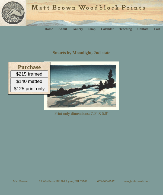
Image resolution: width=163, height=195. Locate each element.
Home (49, 29)
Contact (142, 29)
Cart (157, 29)
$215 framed (29, 74)
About (62, 29)
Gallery (77, 29)
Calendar (107, 29)
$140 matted (29, 81)
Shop (91, 29)
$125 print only (29, 88)
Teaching (125, 29)
